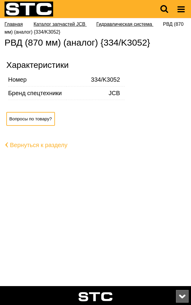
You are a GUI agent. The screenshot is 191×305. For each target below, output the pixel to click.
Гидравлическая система (124, 24)
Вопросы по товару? (30, 118)
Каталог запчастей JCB (60, 24)
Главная (14, 24)
